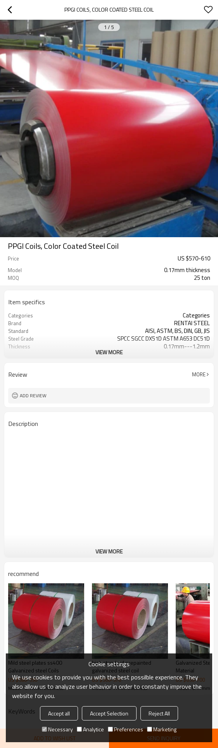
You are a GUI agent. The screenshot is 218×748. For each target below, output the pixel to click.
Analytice (90, 729)
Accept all (59, 713)
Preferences (125, 729)
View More (109, 352)
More (199, 374)
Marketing (161, 729)
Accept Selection (109, 713)
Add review (33, 395)
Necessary (57, 729)
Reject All (159, 713)
